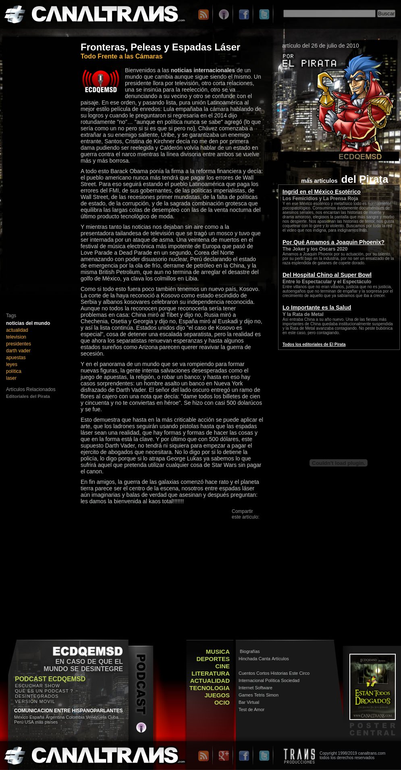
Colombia (76, 717)
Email (240, 523)
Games (246, 695)
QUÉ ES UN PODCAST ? (44, 690)
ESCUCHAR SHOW (37, 685)
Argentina (55, 717)
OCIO (222, 702)
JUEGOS (217, 695)
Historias (279, 673)
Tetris (259, 695)
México (21, 717)
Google (242, 552)
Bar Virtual (249, 702)
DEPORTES (213, 658)
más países (46, 722)
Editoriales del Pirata (28, 396)
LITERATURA (210, 673)
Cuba (113, 717)
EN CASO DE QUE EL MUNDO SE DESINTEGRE (83, 665)
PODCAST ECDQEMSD (50, 679)
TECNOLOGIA (209, 687)
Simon (272, 695)
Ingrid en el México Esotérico (322, 191)
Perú (18, 722)
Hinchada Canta (254, 658)
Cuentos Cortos (254, 673)
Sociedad (290, 680)
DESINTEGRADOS (36, 696)
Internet (246, 687)
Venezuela (96, 717)
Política (272, 680)
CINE (222, 666)
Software (263, 687)
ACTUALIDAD (210, 680)
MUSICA (218, 651)
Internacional (251, 680)
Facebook (245, 530)
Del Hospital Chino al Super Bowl (327, 275)
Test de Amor (251, 709)
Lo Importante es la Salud (317, 307)
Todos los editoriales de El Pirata (314, 344)
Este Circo (299, 673)
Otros (240, 559)
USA (29, 722)
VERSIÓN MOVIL (35, 701)
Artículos (280, 658)
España (36, 717)
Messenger (246, 545)
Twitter (242, 537)
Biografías (250, 651)
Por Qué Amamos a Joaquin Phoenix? (333, 242)
